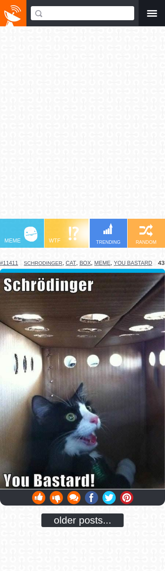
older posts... (82, 520)
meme (102, 263)
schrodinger (43, 263)
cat (71, 263)
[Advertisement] (82, 126)
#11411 (9, 263)
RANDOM (146, 234)
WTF (64, 235)
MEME (20, 235)
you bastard (133, 263)
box (85, 263)
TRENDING (108, 234)
